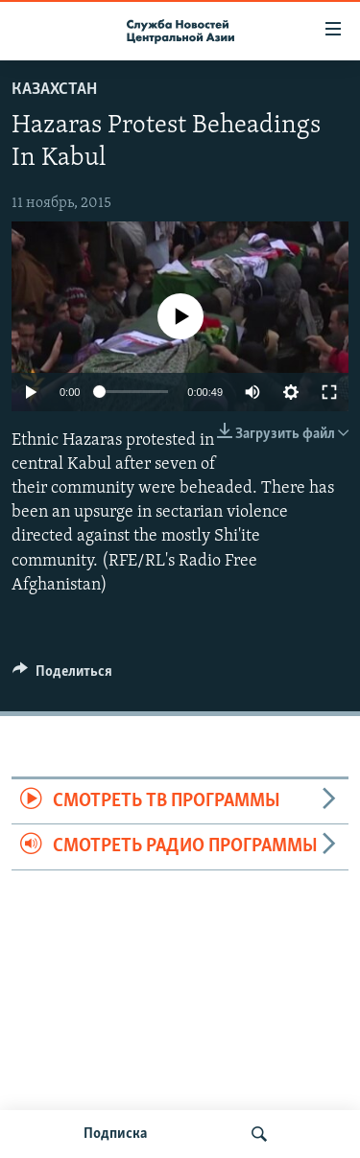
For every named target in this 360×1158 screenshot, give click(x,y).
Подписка (115, 1134)
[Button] (62, 676)
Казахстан (54, 90)
